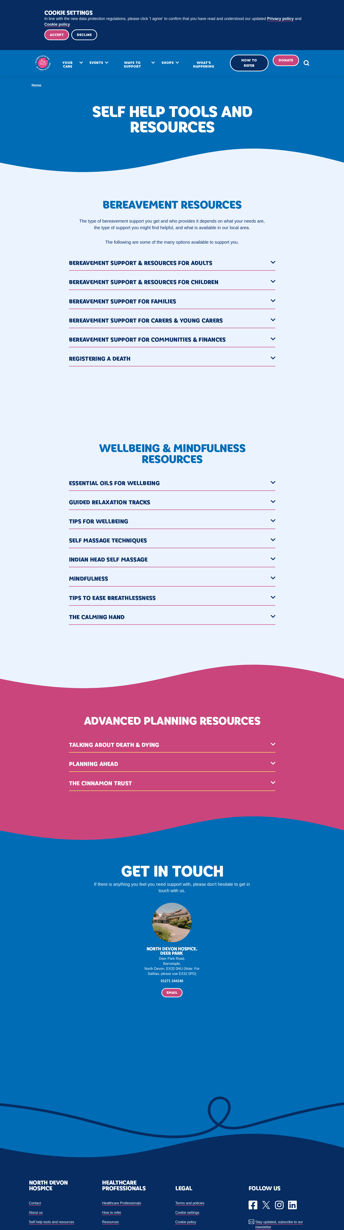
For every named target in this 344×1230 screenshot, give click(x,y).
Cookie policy (57, 24)
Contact (35, 1204)
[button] (172, 264)
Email (172, 993)
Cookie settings (187, 1213)
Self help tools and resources (51, 1223)
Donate (280, 61)
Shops (168, 63)
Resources (110, 1223)
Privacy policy (280, 18)
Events (99, 63)
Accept (57, 35)
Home (36, 86)
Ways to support (134, 65)
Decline (85, 35)
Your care (71, 65)
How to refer (245, 63)
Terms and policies (189, 1204)
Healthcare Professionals (121, 1204)
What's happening (202, 65)
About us (36, 1213)
